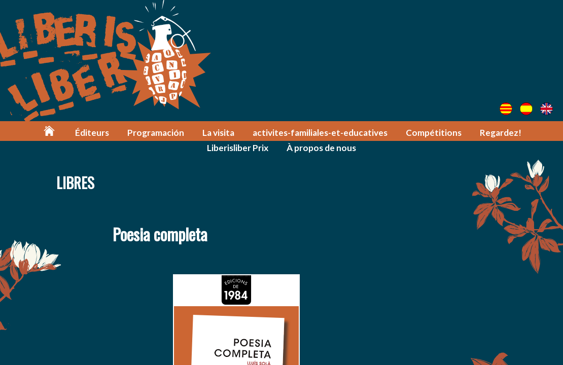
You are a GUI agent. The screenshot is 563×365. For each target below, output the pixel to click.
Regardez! (500, 132)
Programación (155, 132)
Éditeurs (92, 132)
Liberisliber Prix (237, 147)
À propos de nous (321, 147)
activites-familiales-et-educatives (320, 132)
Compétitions (434, 132)
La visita (218, 132)
